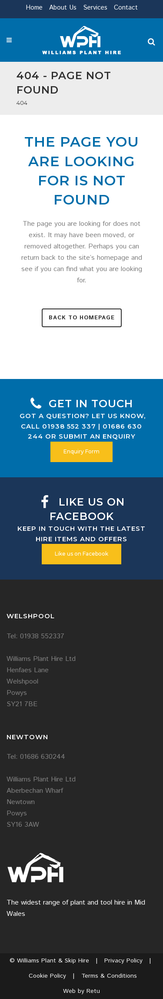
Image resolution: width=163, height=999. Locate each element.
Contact (126, 7)
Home (34, 7)
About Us (63, 7)
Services (95, 7)
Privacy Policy (123, 960)
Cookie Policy (47, 976)
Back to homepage (82, 318)
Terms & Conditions (109, 976)
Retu (93, 991)
